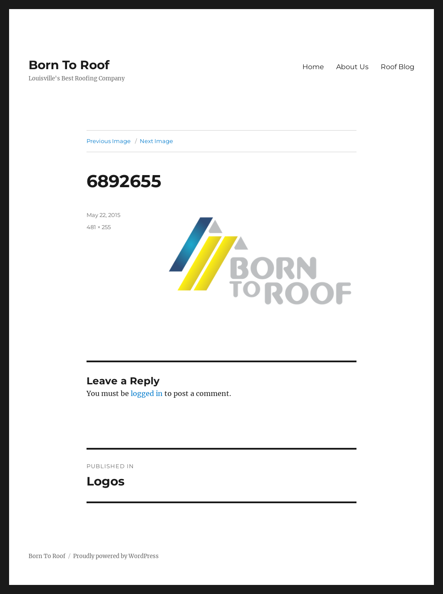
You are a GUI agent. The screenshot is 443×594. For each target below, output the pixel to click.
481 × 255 (99, 227)
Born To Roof (69, 64)
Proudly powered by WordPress (116, 556)
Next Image (156, 140)
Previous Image (109, 140)
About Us (352, 67)
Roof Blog (397, 67)
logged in (147, 393)
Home (313, 67)
